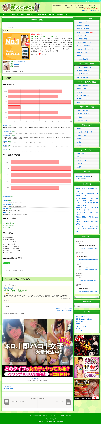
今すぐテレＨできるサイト (28, 14)
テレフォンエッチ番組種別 (87, 63)
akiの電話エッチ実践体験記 (83, 176)
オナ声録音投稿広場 (82, 38)
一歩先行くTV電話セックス (84, 42)
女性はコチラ (80, 55)
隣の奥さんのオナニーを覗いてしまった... (88, 259)
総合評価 (5, 125)
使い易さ (5, 145)
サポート (5, 149)
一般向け (16, 64)
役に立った (7, 300)
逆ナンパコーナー (81, 92)
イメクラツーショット (82, 98)
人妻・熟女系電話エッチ (83, 113)
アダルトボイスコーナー (83, 88)
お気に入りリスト (81, 35)
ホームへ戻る (79, 331)
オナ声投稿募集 (6, 386)
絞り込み (10, 288)
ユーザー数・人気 (7, 131)
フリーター (5, 200)
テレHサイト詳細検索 (82, 59)
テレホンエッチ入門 (82, 22)
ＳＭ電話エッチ (81, 117)
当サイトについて (80, 316)
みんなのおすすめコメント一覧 (85, 49)
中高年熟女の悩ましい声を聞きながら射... (88, 291)
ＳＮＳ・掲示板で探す (82, 77)
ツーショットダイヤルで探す (84, 67)
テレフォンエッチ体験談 (83, 45)
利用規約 (78, 323)
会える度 (5, 141)
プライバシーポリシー (81, 326)
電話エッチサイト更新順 (85, 32)
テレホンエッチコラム (81, 178)
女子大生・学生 (6, 196)
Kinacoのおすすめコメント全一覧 (63, 308)
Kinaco (5, 288)
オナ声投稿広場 (42, 14)
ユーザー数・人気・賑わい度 (84, 132)
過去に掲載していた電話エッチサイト (86, 319)
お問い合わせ (79, 321)
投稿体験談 (60, 14)
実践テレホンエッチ (82, 52)
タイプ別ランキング (87, 150)
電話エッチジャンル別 (87, 107)
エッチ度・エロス (7, 135)
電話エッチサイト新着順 (84, 28)
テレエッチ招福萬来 (7, 388)
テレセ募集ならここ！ (37, 378)
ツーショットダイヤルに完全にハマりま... (88, 248)
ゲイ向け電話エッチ (82, 120)
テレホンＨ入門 (13, 14)
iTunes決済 (7, 263)
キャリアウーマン (7, 204)
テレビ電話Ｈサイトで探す (84, 70)
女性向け (51, 14)
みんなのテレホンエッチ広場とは (90, 10)
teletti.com (51, 421)
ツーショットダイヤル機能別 (87, 82)
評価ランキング (87, 125)
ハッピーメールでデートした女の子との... (88, 269)
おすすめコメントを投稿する (64, 310)
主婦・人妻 (5, 208)
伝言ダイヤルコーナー (82, 85)
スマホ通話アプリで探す (83, 74)
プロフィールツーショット (84, 95)
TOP (30, 415)
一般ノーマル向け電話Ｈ (83, 110)
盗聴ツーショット (81, 102)
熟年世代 (5, 212)
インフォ (68, 14)
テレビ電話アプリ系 (19, 62)
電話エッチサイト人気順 (83, 25)
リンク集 (78, 328)
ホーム (4, 14)
